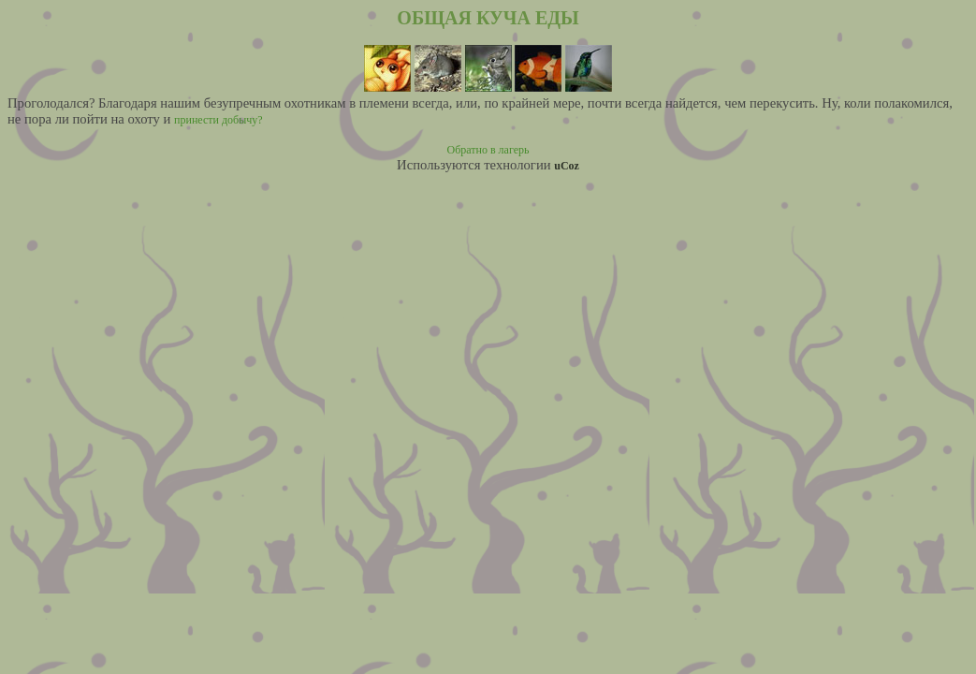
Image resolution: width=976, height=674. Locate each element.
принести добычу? (218, 119)
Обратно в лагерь (488, 149)
